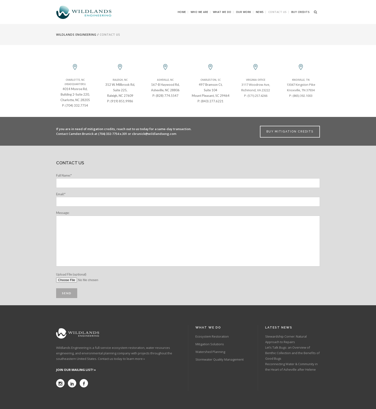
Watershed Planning (210, 352)
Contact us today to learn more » (121, 359)
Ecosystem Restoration (212, 336)
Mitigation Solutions (209, 344)
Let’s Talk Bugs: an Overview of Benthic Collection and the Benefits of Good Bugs (292, 353)
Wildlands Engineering (76, 35)
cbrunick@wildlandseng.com (154, 134)
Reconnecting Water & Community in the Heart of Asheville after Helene (291, 367)
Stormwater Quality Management (219, 359)
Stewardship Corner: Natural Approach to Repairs (286, 339)
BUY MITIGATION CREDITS (289, 131)
